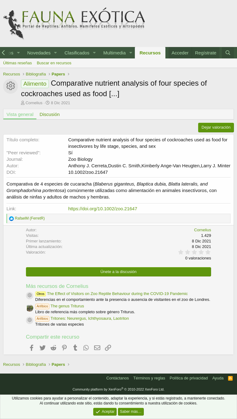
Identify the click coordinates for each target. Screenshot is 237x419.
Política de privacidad (189, 378)
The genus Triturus (59, 306)
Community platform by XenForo (118, 389)
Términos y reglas (149, 378)
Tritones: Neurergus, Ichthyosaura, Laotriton (82, 318)
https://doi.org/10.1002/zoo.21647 (102, 208)
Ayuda (218, 378)
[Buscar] (228, 52)
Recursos (149, 52)
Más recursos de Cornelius (57, 286)
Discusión (50, 114)
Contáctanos (117, 378)
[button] (18, 52)
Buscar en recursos (54, 63)
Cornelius (34, 102)
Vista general (19, 114)
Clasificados (76, 52)
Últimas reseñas (17, 63)
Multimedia (114, 52)
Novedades (39, 52)
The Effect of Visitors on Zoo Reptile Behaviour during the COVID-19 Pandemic (111, 293)
